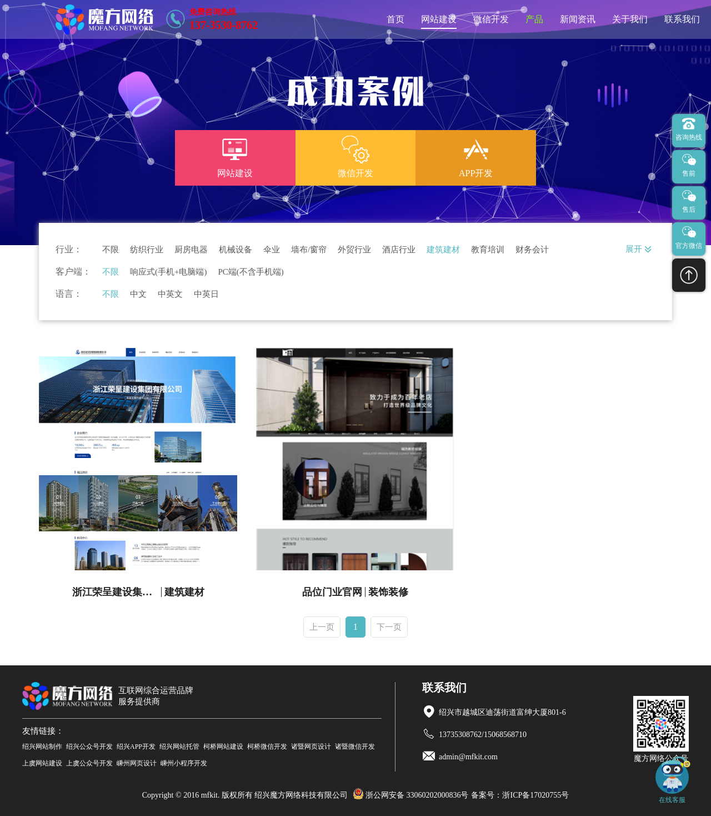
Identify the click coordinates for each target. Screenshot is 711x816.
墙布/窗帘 (309, 250)
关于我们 (630, 19)
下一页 (389, 627)
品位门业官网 (332, 592)
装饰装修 (388, 592)
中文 (138, 294)
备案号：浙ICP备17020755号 (520, 795)
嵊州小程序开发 (184, 763)
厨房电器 (191, 250)
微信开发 (491, 19)
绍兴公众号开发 (89, 746)
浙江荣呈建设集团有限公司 (117, 592)
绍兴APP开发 (136, 746)
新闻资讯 (577, 19)
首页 (395, 19)
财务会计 (532, 250)
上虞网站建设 (42, 763)
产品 (534, 19)
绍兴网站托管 (179, 746)
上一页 (321, 627)
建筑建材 (443, 250)
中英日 (206, 294)
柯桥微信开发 (267, 746)
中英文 (170, 294)
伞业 (271, 250)
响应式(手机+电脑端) (168, 272)
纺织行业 (146, 250)
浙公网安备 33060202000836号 (411, 795)
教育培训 (487, 250)
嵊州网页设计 (137, 763)
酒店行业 (398, 250)
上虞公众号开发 (89, 763)
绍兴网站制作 (42, 746)
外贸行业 (354, 250)
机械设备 (235, 250)
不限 (110, 250)
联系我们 (682, 19)
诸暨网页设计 (311, 746)
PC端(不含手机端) (250, 272)
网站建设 (439, 19)
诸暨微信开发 (355, 746)
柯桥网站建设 (223, 746)
